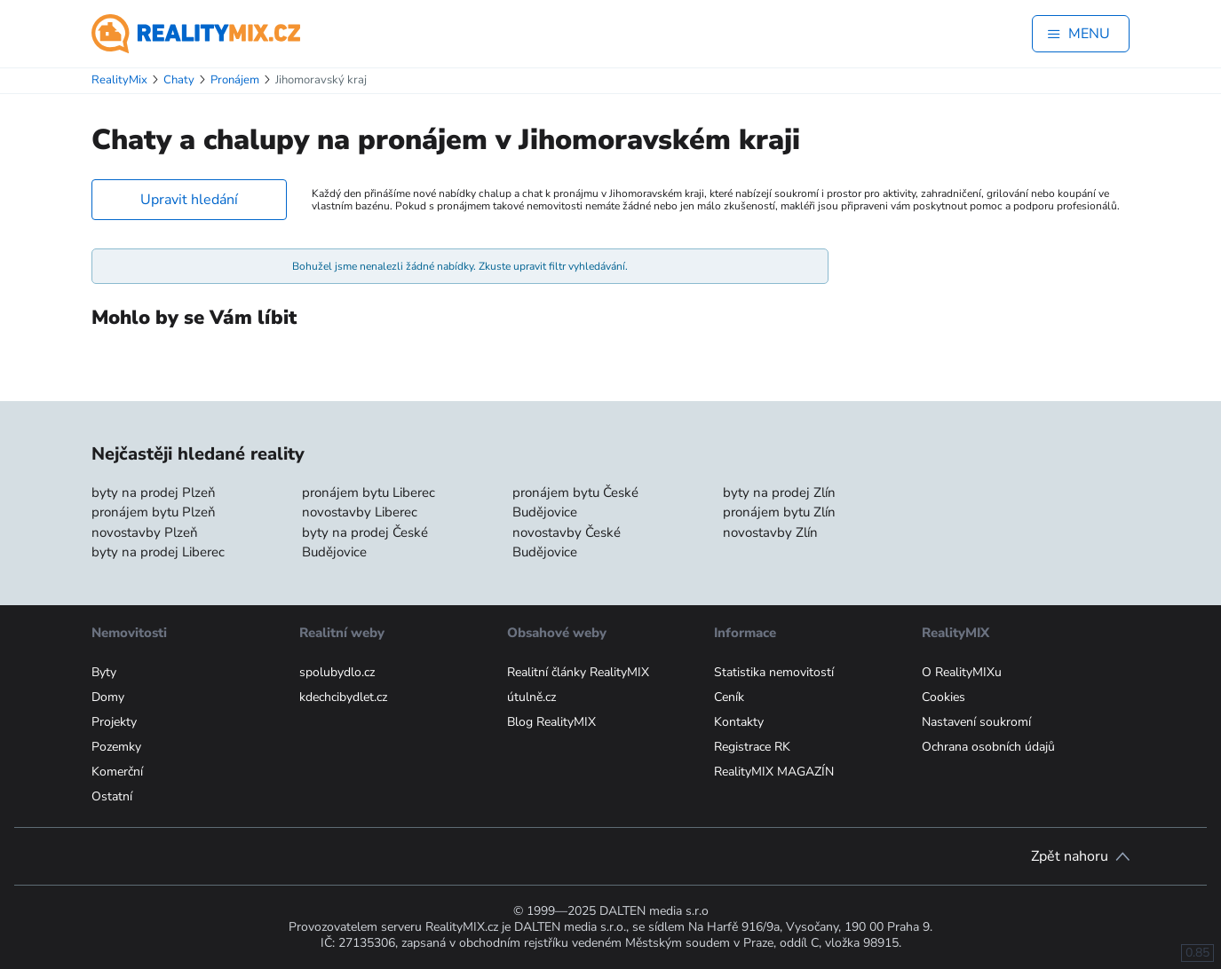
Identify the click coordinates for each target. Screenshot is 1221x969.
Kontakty (739, 721)
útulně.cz (531, 697)
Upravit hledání (189, 199)
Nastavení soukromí (976, 721)
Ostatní (111, 796)
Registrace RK (752, 746)
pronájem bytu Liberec (368, 492)
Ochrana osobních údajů (988, 746)
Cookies (943, 697)
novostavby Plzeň (144, 532)
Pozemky (116, 746)
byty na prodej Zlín (779, 492)
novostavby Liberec (359, 512)
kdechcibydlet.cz (343, 697)
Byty (103, 672)
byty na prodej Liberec (158, 552)
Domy (107, 697)
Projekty (114, 721)
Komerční (117, 771)
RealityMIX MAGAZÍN (774, 771)
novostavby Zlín (770, 532)
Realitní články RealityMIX (578, 672)
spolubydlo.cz (337, 672)
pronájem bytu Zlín (779, 512)
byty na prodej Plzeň (153, 492)
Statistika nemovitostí (774, 672)
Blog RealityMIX (551, 721)
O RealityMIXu (962, 672)
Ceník (729, 697)
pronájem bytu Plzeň (153, 512)
